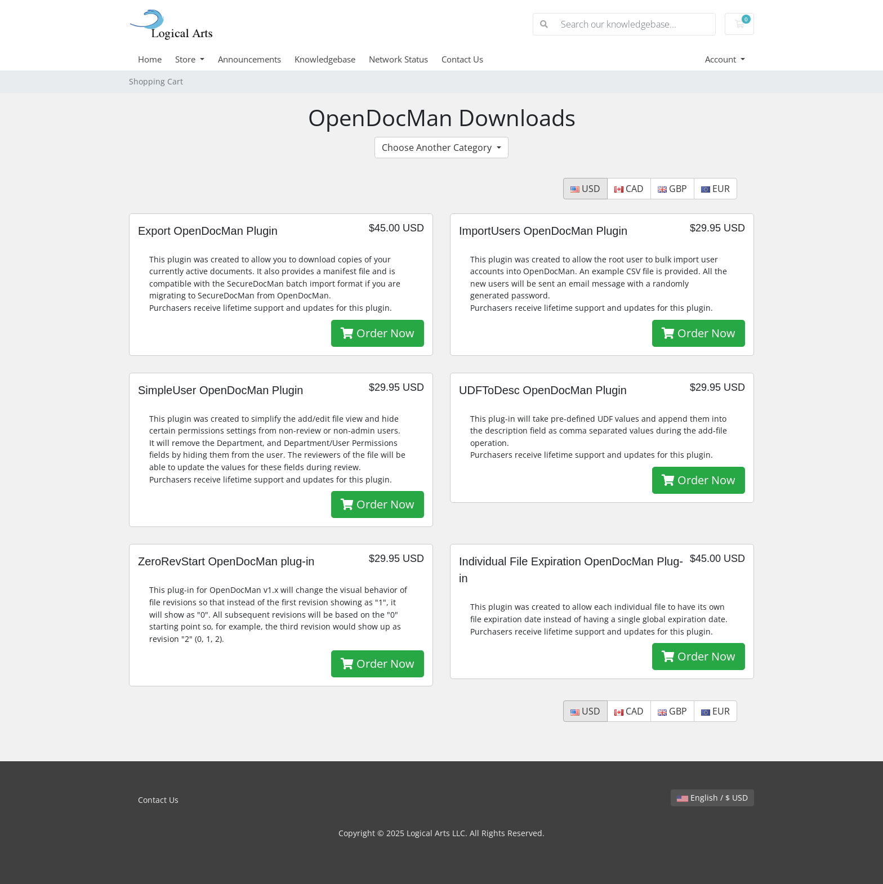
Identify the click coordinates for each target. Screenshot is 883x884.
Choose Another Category (438, 147)
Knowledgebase (325, 59)
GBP (672, 188)
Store (186, 59)
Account (721, 59)
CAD (629, 188)
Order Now (377, 333)
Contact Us (462, 59)
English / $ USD (712, 797)
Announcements (249, 59)
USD (585, 188)
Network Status (398, 59)
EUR (715, 188)
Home (150, 59)
